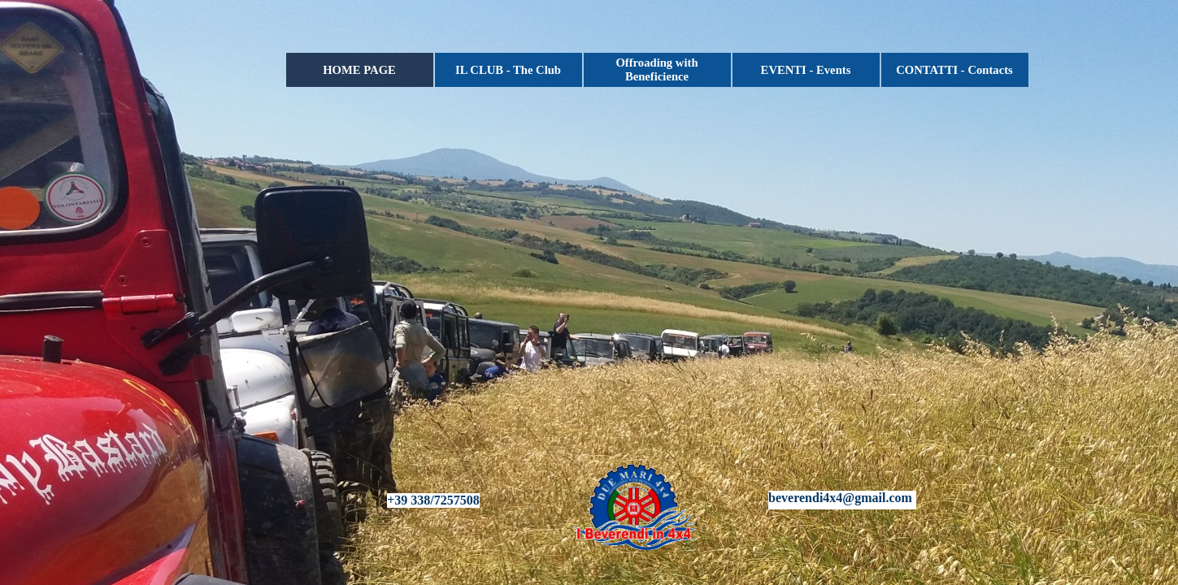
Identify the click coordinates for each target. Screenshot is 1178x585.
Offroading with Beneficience (656, 69)
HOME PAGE (359, 69)
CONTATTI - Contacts (954, 69)
